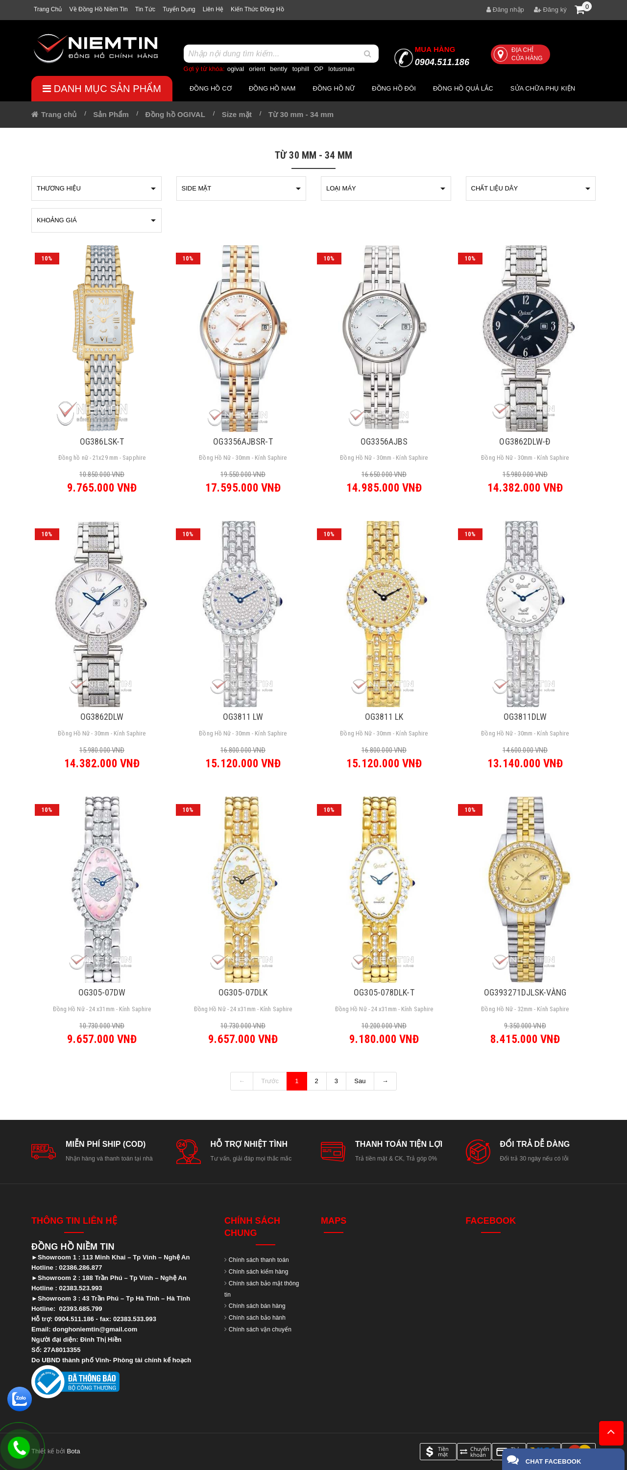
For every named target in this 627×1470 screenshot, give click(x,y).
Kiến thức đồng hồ (257, 9)
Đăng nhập (505, 9)
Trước (270, 1081)
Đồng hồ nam (272, 88)
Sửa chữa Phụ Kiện (543, 88)
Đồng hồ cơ (211, 88)
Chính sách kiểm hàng (259, 1271)
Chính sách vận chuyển (260, 1329)
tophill (301, 68)
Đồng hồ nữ (334, 88)
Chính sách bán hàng (257, 1306)
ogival (235, 68)
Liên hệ (213, 9)
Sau (359, 1081)
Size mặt (237, 114)
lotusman (341, 68)
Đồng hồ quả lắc (463, 88)
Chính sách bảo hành (257, 1317)
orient (257, 68)
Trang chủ (48, 9)
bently (278, 68)
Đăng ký (550, 9)
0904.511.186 (442, 56)
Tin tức (145, 9)
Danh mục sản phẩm (102, 88)
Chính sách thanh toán (259, 1260)
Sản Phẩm (111, 114)
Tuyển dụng (179, 9)
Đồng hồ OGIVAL (175, 114)
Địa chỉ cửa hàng (518, 54)
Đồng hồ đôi (394, 88)
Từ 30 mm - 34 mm (301, 114)
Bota (73, 1451)
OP (318, 68)
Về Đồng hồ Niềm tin (98, 9)
